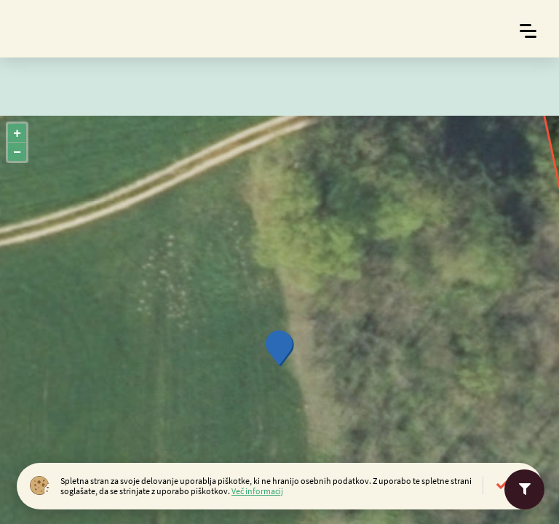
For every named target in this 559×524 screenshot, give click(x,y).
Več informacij (257, 490)
